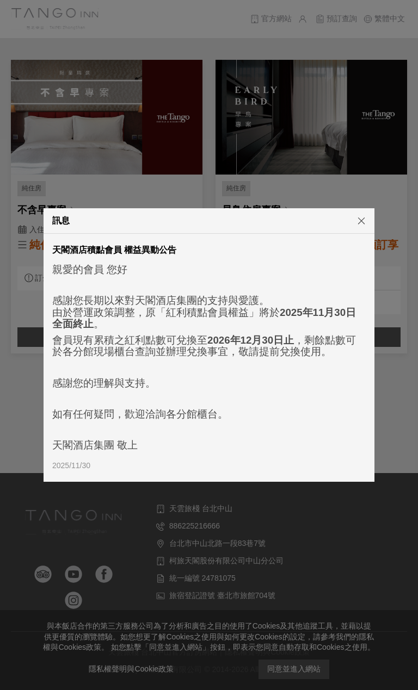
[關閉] (350, 220)
